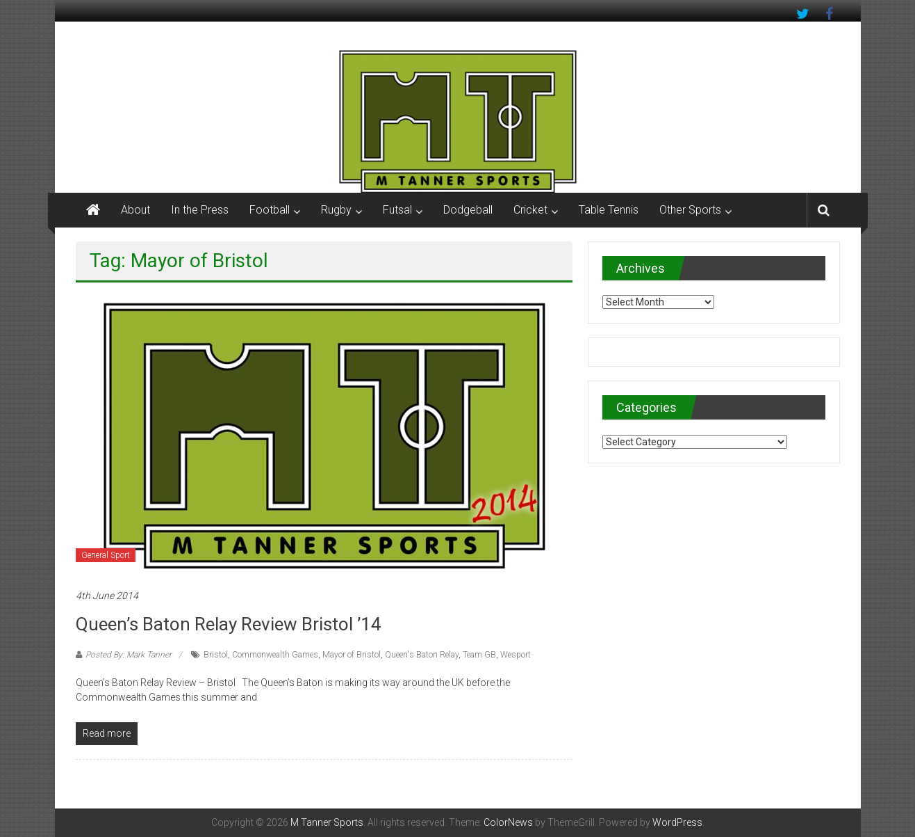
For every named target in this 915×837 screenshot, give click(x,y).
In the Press (200, 209)
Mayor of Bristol (351, 655)
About (135, 209)
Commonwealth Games (275, 655)
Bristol (216, 655)
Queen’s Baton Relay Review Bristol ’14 (228, 624)
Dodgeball (468, 209)
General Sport (105, 555)
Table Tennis (608, 209)
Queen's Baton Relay (422, 655)
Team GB (479, 655)
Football (269, 209)
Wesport (515, 655)
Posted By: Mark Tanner (128, 655)
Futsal (397, 209)
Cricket (530, 209)
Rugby (336, 209)
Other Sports (690, 209)
